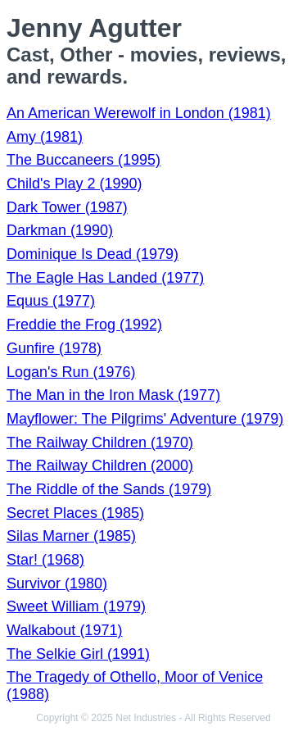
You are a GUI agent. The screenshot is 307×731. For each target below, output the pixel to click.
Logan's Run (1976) (71, 372)
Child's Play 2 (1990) (74, 183)
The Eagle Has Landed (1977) (105, 278)
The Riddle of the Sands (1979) (109, 489)
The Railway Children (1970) (100, 442)
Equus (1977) (51, 301)
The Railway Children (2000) (100, 465)
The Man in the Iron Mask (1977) (113, 395)
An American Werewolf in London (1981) (139, 113)
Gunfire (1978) (54, 348)
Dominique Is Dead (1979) (92, 254)
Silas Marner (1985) (71, 536)
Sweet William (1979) (76, 606)
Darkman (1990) (60, 230)
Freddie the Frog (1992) (84, 324)
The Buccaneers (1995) (83, 160)
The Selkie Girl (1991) (78, 654)
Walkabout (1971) (64, 630)
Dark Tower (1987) (67, 207)
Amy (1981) (45, 137)
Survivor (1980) (57, 583)
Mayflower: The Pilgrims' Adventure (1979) (145, 419)
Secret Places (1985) (75, 513)
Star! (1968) (45, 560)
